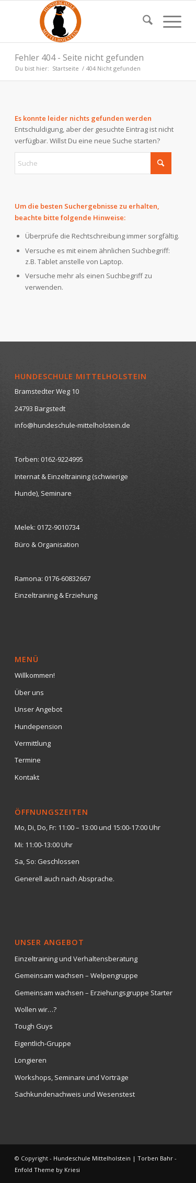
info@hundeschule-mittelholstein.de (72, 425)
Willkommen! (35, 675)
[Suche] (142, 21)
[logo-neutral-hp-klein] (81, 21)
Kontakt (27, 777)
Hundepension (38, 726)
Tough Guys (34, 1026)
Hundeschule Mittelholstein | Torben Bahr (113, 1158)
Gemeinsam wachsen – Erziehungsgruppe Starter (93, 992)
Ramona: (29, 578)
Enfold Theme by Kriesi (47, 1170)
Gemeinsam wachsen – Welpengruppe (76, 975)
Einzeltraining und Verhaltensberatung (76, 958)
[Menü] (167, 21)
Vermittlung (33, 743)
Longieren (31, 1060)
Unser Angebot (38, 709)
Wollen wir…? (35, 1009)
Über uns (29, 692)
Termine (28, 760)
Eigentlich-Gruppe (43, 1043)
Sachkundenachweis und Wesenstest (75, 1094)
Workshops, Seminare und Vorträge (72, 1077)
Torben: (27, 459)
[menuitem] (142, 21)
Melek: (25, 527)
